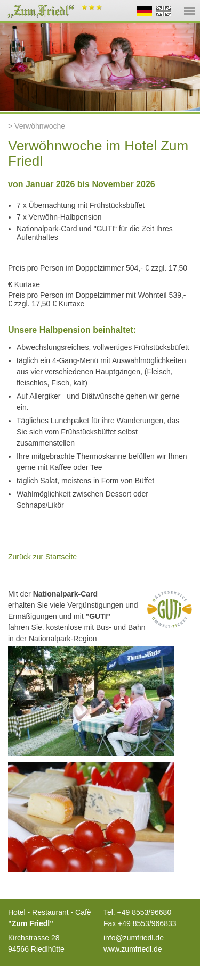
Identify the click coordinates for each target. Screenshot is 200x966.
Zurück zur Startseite (42, 556)
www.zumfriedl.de (132, 949)
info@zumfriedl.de (133, 938)
